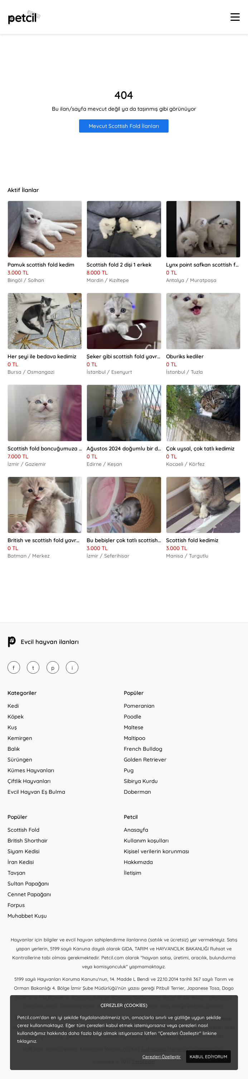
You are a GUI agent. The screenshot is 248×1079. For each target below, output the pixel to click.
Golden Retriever (145, 759)
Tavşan (16, 872)
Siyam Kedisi (23, 851)
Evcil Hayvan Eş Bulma (36, 791)
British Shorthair (28, 840)
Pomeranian (139, 705)
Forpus (16, 905)
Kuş (12, 727)
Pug (128, 770)
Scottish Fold (23, 829)
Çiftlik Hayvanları (29, 781)
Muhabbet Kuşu (27, 915)
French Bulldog (143, 748)
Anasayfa (136, 829)
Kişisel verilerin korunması (156, 851)
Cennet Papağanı (29, 894)
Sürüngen (20, 759)
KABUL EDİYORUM (208, 1056)
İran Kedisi (21, 862)
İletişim (132, 872)
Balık (14, 748)
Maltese (134, 727)
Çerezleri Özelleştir (161, 1056)
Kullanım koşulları (146, 840)
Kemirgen (20, 738)
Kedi (13, 705)
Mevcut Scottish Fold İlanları (124, 126)
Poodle (132, 716)
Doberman (137, 791)
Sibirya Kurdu (141, 781)
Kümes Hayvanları (31, 770)
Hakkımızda (138, 862)
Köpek (16, 716)
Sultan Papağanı (28, 883)
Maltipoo (134, 738)
